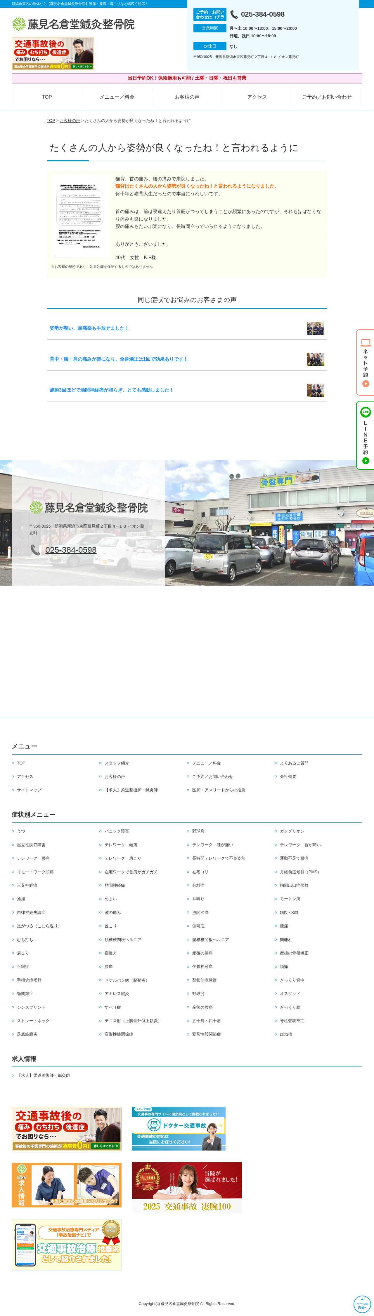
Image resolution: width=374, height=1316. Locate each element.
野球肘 (198, 993)
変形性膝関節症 (119, 1034)
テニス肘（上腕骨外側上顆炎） (133, 1020)
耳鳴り (198, 898)
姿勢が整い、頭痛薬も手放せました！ (89, 328)
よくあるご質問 (294, 763)
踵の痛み (113, 912)
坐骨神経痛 (202, 966)
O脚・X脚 (289, 912)
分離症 (198, 885)
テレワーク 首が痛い (300, 844)
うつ (21, 831)
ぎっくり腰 (290, 1007)
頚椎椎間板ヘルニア (123, 939)
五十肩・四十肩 (206, 1020)
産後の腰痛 (202, 1007)
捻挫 (21, 898)
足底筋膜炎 (27, 1034)
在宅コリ (200, 872)
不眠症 (23, 966)
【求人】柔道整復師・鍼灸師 (131, 790)
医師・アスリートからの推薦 (218, 790)
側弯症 (198, 926)
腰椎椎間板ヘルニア (210, 939)
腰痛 (109, 966)
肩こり (23, 953)
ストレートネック (33, 1020)
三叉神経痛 (27, 885)
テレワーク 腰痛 (33, 858)
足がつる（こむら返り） (39, 926)
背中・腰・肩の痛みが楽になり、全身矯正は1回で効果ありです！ (119, 359)
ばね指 (286, 1034)
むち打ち (25, 939)
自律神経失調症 (31, 912)
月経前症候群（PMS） (300, 872)
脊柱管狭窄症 (292, 1020)
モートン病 (290, 898)
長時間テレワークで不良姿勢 (218, 858)
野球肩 (198, 831)
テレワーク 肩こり (123, 858)
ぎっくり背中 (292, 980)
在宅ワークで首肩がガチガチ (131, 872)
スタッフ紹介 (117, 763)
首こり (111, 926)
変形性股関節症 (206, 1034)
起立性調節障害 (31, 844)
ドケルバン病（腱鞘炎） (127, 980)
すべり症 (113, 1007)
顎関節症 (25, 993)
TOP (47, 97)
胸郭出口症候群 (294, 885)
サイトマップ (29, 790)
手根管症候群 (29, 980)
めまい (111, 898)
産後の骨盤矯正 (294, 953)
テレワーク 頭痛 (121, 844)
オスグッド (290, 993)
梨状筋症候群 (204, 980)
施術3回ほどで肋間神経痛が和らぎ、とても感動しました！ (112, 390)
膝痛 (284, 926)
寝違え (111, 953)
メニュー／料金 (117, 97)
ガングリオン (292, 831)
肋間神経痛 (115, 885)
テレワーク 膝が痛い (212, 844)
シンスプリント (31, 1007)
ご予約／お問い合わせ (327, 97)
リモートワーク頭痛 (35, 872)
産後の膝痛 (202, 953)
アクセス (257, 97)
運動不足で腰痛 (294, 858)
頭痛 (284, 966)
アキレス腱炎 (117, 993)
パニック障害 (117, 831)
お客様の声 (187, 97)
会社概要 (288, 776)
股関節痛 (200, 912)
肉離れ (286, 939)
